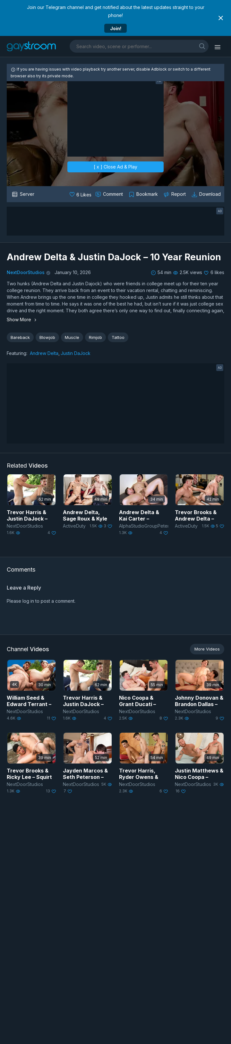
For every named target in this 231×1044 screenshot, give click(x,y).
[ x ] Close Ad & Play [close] (115, 166)
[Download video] (206, 194)
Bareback (20, 337)
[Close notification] (221, 18)
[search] (202, 46)
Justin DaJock (75, 353)
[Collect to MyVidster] (143, 194)
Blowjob (47, 337)
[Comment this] (109, 194)
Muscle (72, 337)
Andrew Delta (44, 353)
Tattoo (118, 337)
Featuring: (17, 353)
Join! (115, 28)
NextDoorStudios (26, 272)
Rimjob (95, 337)
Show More (22, 319)
